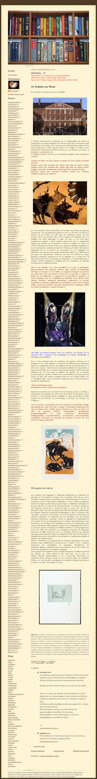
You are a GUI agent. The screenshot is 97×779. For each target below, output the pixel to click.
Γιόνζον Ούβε (12, 155)
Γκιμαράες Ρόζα (13, 174)
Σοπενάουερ (11, 554)
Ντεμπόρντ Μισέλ (13, 423)
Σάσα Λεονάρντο (13, 527)
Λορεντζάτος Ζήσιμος (14, 314)
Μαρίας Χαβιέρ (12, 335)
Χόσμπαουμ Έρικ (13, 646)
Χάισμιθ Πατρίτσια (14, 626)
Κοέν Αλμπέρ (12, 274)
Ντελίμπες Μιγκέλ (13, 418)
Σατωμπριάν (11, 529)
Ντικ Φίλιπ (11, 427)
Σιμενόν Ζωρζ (12, 537)
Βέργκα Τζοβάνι (13, 140)
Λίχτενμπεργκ (12, 310)
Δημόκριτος (11, 208)
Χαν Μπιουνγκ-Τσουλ (14, 629)
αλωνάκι (10, 698)
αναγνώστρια (12, 702)
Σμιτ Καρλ (11, 548)
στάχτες (10, 764)
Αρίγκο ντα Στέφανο (14, 121)
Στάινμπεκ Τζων (13, 565)
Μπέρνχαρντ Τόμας (14, 391)
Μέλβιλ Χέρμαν (13, 340)
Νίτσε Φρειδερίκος (13, 412)
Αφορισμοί (11, 130)
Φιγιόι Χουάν (12, 605)
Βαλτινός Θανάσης (13, 138)
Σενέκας (10, 535)
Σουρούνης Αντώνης (14, 561)
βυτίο (9, 711)
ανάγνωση (11, 700)
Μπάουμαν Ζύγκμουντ (15, 376)
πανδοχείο (11, 751)
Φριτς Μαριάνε (12, 618)
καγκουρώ (11, 732)
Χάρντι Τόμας (12, 633)
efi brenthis (11, 664)
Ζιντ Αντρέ (11, 238)
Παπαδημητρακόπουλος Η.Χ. (17, 465)
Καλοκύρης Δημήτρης (14, 255)
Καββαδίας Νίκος (13, 251)
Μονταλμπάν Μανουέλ (15, 348)
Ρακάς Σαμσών (12, 491)
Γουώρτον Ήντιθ (13, 202)
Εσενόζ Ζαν (11, 227)
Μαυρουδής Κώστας (14, 338)
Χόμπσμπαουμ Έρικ (14, 643)
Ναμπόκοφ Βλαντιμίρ (14, 410)
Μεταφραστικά (12, 342)
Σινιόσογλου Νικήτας (14, 541)
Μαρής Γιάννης (12, 333)
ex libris (10, 666)
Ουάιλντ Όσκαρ (13, 444)
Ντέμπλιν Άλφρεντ (13, 420)
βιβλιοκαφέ (11, 704)
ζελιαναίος (11, 724)
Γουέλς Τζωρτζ (12, 195)
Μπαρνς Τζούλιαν (13, 378)
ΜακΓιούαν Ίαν (13, 321)
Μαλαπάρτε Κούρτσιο (14, 325)
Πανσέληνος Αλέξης (14, 461)
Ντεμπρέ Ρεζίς (12, 425)
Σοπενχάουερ (12, 556)
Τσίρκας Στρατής (13, 601)
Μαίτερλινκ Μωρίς (14, 319)
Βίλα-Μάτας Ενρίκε (14, 147)
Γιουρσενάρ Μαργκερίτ (15, 159)
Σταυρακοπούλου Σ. (14, 567)
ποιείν (10, 755)
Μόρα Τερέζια (12, 352)
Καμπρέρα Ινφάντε (13, 257)
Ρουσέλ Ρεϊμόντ (13, 512)
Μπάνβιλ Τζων (12, 374)
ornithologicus (12, 683)
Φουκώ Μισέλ (12, 614)
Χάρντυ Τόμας (12, 635)
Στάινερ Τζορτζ (12, 563)
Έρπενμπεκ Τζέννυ (13, 225)
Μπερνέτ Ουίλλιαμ (13, 389)
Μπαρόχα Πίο (12, 380)
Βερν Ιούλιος (12, 142)
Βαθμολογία (11, 132)
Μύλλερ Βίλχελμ (13, 408)
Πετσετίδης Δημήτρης (14, 476)
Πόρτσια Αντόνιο (13, 486)
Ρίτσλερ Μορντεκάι (14, 497)
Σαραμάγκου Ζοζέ (13, 522)
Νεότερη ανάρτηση (37, 751)
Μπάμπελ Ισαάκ (13, 372)
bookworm (11, 660)
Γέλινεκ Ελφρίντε (13, 151)
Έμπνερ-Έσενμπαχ (13, 221)
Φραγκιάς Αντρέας (13, 616)
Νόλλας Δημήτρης (13, 416)
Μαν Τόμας (11, 327)
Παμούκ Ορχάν (12, 454)
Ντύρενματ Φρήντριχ (14, 431)
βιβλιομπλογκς (12, 706)
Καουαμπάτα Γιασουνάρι (15, 261)
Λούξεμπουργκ (12, 316)
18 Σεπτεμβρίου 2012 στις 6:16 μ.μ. (49, 741)
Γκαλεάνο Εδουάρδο (14, 161)
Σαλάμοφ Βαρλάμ (13, 516)
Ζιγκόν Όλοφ (12, 234)
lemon (10, 673)
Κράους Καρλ (12, 289)
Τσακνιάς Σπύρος (13, 597)
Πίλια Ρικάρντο (12, 478)
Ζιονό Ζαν (11, 240)
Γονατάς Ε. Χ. (12, 193)
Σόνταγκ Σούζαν (13, 552)
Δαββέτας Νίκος (13, 204)
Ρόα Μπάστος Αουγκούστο (16, 499)
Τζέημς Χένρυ (12, 586)
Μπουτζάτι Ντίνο (13, 403)
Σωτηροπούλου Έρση (14, 575)
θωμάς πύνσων (12, 728)
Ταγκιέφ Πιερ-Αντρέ (14, 578)
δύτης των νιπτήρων (14, 719)
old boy (10, 681)
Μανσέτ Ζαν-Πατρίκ (14, 331)
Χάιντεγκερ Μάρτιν (14, 624)
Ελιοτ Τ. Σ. (11, 215)
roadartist (11, 689)
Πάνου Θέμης (12, 459)
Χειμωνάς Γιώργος (13, 639)
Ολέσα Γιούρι (12, 442)
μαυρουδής (11, 743)
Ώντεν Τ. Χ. (11, 650)
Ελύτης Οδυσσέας (13, 219)
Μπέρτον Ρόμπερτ (13, 393)
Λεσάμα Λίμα (12, 299)
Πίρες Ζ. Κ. (11, 482)
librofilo (10, 675)
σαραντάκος (11, 760)
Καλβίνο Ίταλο (12, 253)
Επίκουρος (11, 223)
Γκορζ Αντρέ (12, 180)
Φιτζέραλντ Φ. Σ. (13, 607)
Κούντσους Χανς (13, 285)
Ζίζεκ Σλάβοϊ (12, 236)
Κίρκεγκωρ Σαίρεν (13, 268)
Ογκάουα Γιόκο (12, 435)
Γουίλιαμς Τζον (12, 197)
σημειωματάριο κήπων (15, 762)
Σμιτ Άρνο (11, 546)
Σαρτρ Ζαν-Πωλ (13, 524)
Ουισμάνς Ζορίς (13, 448)
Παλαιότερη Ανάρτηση (81, 751)
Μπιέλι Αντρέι (12, 395)
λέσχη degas (11, 736)
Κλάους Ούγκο (12, 272)
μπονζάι (10, 745)
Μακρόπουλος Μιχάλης (15, 323)
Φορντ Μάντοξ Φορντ (14, 611)
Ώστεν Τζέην (12, 652)
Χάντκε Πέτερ (12, 631)
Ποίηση (10, 484)
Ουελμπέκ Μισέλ (13, 446)
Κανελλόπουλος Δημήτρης (16, 259)
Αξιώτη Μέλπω (12, 115)
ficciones (10, 668)
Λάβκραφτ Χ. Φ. (13, 295)
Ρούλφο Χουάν (12, 510)
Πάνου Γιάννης (12, 457)
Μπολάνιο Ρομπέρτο (14, 397)
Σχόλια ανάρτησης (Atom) (49, 756)
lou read (10, 677)
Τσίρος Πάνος (12, 603)
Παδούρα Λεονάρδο (14, 450)
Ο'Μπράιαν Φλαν (13, 433)
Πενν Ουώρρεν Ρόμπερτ (15, 471)
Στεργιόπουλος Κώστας (15, 569)
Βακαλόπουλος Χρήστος (15, 134)
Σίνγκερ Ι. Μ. (12, 539)
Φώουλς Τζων (12, 620)
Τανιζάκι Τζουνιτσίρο (14, 584)
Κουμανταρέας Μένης (14, 282)
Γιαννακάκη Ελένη (13, 153)
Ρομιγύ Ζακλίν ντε (13, 503)
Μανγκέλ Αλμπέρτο (14, 329)
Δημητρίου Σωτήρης (14, 206)
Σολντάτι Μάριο (13, 550)
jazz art (10, 670)
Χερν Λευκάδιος (13, 641)
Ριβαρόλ (10, 495)
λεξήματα (11, 738)
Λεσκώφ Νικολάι (13, 302)
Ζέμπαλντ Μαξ (12, 232)
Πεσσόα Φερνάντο (13, 474)
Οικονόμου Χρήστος (14, 439)
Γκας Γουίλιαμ (12, 172)
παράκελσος (11, 753)
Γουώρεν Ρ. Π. (12, 200)
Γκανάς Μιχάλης (13, 164)
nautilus (14, 12)
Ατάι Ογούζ (11, 125)
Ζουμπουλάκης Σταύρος (15, 242)
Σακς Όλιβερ (12, 514)
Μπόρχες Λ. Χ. (12, 399)
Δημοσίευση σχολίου (39, 746)
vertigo (10, 692)
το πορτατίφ (11, 766)
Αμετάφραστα (12, 106)
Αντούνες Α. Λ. (12, 113)
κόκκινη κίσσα (12, 734)
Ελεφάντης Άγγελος (14, 210)
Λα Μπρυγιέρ (12, 293)
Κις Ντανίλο (12, 270)
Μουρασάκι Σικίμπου (14, 365)
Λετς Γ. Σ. (11, 304)
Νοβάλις (10, 414)
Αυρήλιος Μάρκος (13, 127)
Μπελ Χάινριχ (12, 384)
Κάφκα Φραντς (12, 263)
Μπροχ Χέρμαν (12, 406)
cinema (10, 662)
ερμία (9, 721)
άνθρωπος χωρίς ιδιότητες (16, 694)
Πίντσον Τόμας (12, 480)
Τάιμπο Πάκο (12, 580)
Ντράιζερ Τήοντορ (13, 429)
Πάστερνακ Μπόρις (14, 469)
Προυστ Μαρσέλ (13, 488)
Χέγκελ (10, 637)
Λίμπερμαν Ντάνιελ (14, 306)
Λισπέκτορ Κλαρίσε (14, 308)
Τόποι (9, 594)
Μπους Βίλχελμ (13, 401)
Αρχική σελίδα (12, 75)
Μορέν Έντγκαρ (13, 357)
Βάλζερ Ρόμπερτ (13, 136)
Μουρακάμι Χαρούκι (14, 363)
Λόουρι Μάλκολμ (13, 312)
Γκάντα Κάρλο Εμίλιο (14, 166)
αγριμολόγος (12, 696)
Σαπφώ (10, 520)
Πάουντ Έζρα (12, 463)
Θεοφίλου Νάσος (13, 246)
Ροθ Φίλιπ (11, 501)
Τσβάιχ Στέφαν (12, 599)
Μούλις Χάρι (12, 361)
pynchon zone (12, 685)
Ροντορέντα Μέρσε (14, 507)
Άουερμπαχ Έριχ (13, 117)
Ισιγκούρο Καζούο (13, 248)
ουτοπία (10, 749)
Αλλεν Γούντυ (12, 104)
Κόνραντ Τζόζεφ (13, 276)
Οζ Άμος (10, 437)
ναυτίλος (15, 91)
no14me (10, 679)
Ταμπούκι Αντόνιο (13, 582)
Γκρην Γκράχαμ (13, 189)
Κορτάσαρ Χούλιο (13, 278)
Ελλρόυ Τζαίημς (13, 217)
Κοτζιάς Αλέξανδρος (14, 280)
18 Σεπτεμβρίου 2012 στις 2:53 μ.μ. (49, 728)
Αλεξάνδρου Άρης (13, 102)
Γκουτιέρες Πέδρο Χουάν (16, 183)
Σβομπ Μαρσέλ (12, 531)
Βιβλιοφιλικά (12, 144)
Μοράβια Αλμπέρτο (14, 355)
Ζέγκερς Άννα (12, 229)
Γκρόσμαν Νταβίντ (14, 191)
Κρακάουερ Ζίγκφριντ (14, 287)
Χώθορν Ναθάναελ (14, 648)
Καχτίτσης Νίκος (13, 265)
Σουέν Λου (11, 558)
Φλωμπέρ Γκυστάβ (13, 609)
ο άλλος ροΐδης (12, 747)
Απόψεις (10, 119)
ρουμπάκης (11, 758)
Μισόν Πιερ (11, 344)
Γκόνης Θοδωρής (13, 178)
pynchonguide (12, 687)
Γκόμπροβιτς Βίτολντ (14, 176)
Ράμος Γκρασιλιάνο (14, 493)
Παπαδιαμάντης (13, 467)
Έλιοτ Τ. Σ (11, 212)
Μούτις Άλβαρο (13, 367)
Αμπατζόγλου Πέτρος (14, 108)
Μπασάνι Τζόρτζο (13, 382)
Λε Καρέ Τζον (12, 297)
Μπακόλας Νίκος (13, 369)
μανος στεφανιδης (13, 741)
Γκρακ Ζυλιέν (12, 185)
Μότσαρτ (11, 359)
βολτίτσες (11, 709)
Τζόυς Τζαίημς (12, 590)
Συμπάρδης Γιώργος (14, 573)
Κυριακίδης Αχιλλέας (14, 291)
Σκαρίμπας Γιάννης (14, 544)
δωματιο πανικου (13, 717)
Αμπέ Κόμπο (12, 110)
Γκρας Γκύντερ (12, 187)
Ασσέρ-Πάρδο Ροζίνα (14, 123)
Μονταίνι (11, 346)
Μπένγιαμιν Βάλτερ (14, 386)
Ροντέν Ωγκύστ (12, 505)
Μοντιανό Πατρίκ (13, 350)
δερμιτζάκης (11, 713)
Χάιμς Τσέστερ (12, 622)
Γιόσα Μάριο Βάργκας (15, 157)
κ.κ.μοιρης (11, 730)
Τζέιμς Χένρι (12, 588)
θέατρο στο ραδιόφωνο (15, 726)
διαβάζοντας (11, 715)
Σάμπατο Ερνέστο (13, 518)
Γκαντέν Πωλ (12, 168)
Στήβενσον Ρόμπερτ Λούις (16, 571)
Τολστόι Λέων (12, 592)
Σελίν (9, 533)
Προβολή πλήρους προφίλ (16, 94)
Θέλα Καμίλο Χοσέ (14, 244)
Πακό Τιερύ (11, 452)
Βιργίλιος (11, 149)
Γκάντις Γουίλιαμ (13, 170)
